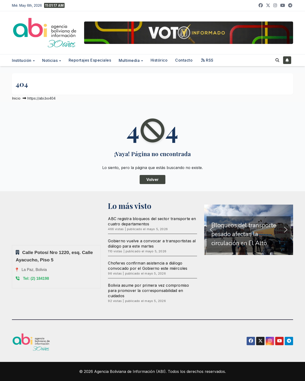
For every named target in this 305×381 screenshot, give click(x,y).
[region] (248, 230)
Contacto (184, 60)
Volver (152, 179)
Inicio (16, 98)
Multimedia (130, 60)
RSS (207, 60)
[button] (277, 60)
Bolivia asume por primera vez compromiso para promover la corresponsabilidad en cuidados (148, 290)
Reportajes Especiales (90, 60)
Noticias (50, 60)
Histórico (159, 60)
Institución (22, 60)
